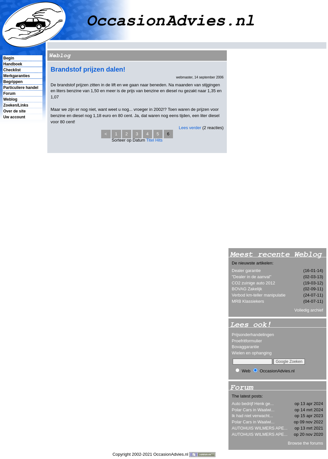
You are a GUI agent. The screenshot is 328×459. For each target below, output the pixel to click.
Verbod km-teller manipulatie (259, 295)
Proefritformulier (247, 340)
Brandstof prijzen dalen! (88, 69)
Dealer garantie (246, 270)
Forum (9, 93)
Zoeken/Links (15, 105)
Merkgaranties (16, 76)
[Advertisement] (22, 232)
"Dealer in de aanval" (251, 276)
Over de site (14, 111)
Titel (150, 140)
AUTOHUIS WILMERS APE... (260, 428)
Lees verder (190, 127)
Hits (159, 140)
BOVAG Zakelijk (247, 288)
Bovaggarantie (245, 346)
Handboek (12, 64)
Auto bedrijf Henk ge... (253, 403)
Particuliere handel (20, 87)
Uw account (14, 117)
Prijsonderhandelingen (253, 334)
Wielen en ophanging (252, 352)
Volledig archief (308, 310)
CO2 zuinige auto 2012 (253, 282)
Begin (8, 58)
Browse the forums (305, 443)
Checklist (12, 70)
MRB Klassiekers (248, 301)
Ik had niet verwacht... (252, 415)
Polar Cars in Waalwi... (253, 409)
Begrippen (13, 81)
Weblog (10, 99)
